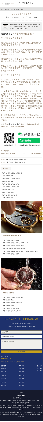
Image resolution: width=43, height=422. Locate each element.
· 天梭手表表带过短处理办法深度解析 (11, 173)
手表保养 (21, 371)
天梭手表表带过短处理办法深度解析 (13, 297)
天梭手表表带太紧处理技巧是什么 (12, 302)
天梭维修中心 (7, 34)
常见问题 (20, 9)
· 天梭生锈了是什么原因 (7, 189)
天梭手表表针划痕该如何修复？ (12, 254)
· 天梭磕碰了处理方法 (7, 175)
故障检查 (3, 375)
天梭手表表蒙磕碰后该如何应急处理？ (13, 245)
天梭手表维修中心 (12, 9)
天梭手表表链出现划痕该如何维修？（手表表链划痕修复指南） (20, 251)
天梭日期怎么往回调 (8, 305)
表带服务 (3, 385)
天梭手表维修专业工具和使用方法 (15, 162)
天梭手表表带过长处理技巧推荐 (12, 311)
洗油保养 (3, 378)
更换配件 (21, 375)
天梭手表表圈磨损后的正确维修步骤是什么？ (15, 243)
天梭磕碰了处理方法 (8, 300)
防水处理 (3, 371)
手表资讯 (21, 382)
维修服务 (21, 368)
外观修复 (3, 382)
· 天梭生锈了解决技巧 (7, 197)
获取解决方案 (21, 351)
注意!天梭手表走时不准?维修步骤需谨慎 (14, 248)
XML (21, 393)
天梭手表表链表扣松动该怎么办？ (12, 240)
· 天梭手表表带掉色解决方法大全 (10, 184)
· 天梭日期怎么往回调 (7, 181)
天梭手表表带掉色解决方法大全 (12, 308)
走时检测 (3, 368)
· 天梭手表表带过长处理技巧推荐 (10, 186)
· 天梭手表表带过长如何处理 (9, 195)
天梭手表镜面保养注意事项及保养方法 (16, 159)
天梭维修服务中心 (26, 3)
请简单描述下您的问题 (21, 344)
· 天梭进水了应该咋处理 (7, 192)
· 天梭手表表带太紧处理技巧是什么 (11, 178)
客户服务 (21, 385)
